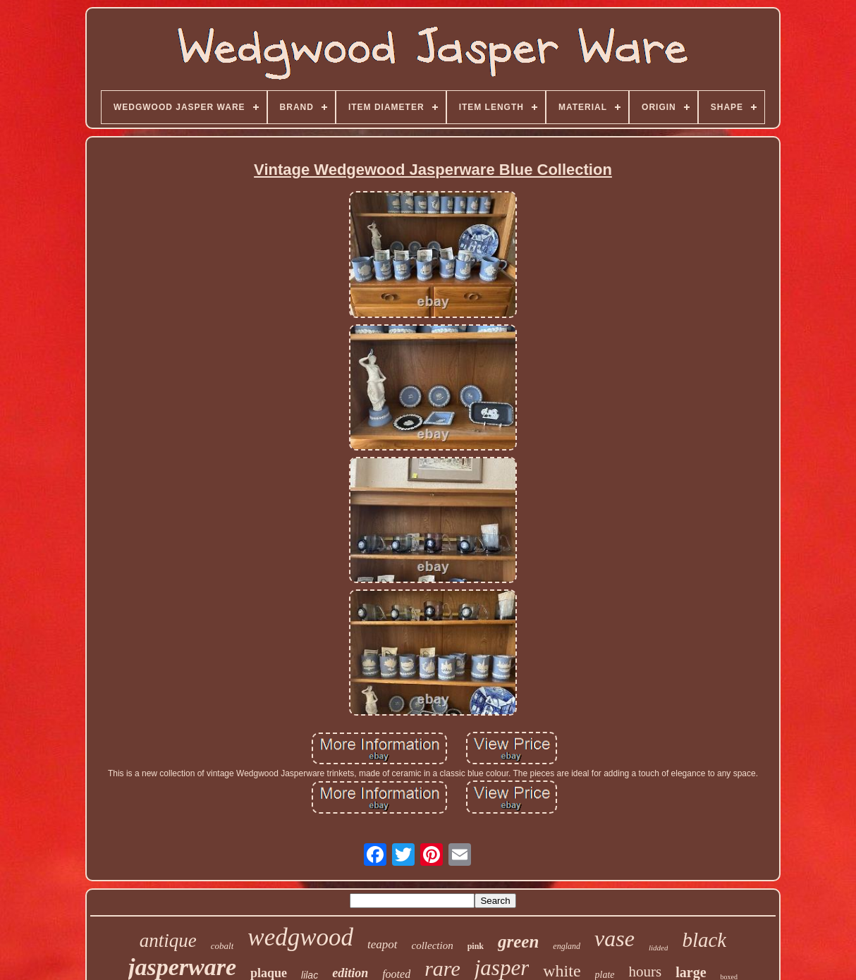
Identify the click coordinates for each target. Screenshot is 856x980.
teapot (382, 944)
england (566, 946)
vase (614, 938)
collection (432, 945)
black (704, 940)
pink (475, 946)
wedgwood (300, 937)
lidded (658, 947)
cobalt (222, 946)
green (518, 941)
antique (168, 940)
